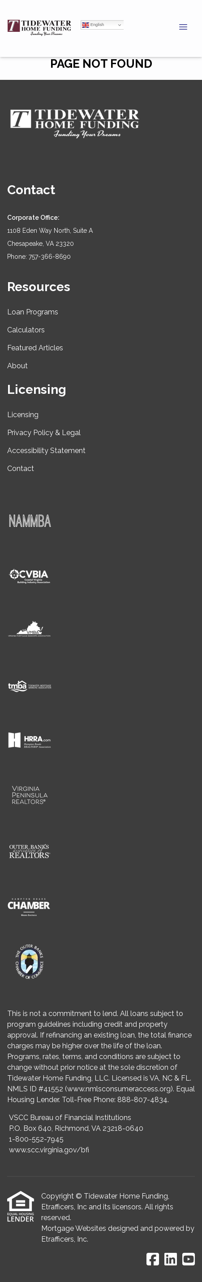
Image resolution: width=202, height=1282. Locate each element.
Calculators (26, 330)
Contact (20, 468)
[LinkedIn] (170, 1260)
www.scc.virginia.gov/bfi (49, 1150)
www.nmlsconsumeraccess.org (119, 1089)
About (17, 366)
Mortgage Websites (73, 1228)
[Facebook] (152, 1260)
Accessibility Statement (46, 450)
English (93, 25)
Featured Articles (35, 348)
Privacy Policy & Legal (44, 432)
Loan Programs (32, 312)
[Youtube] (188, 1260)
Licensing (23, 414)
